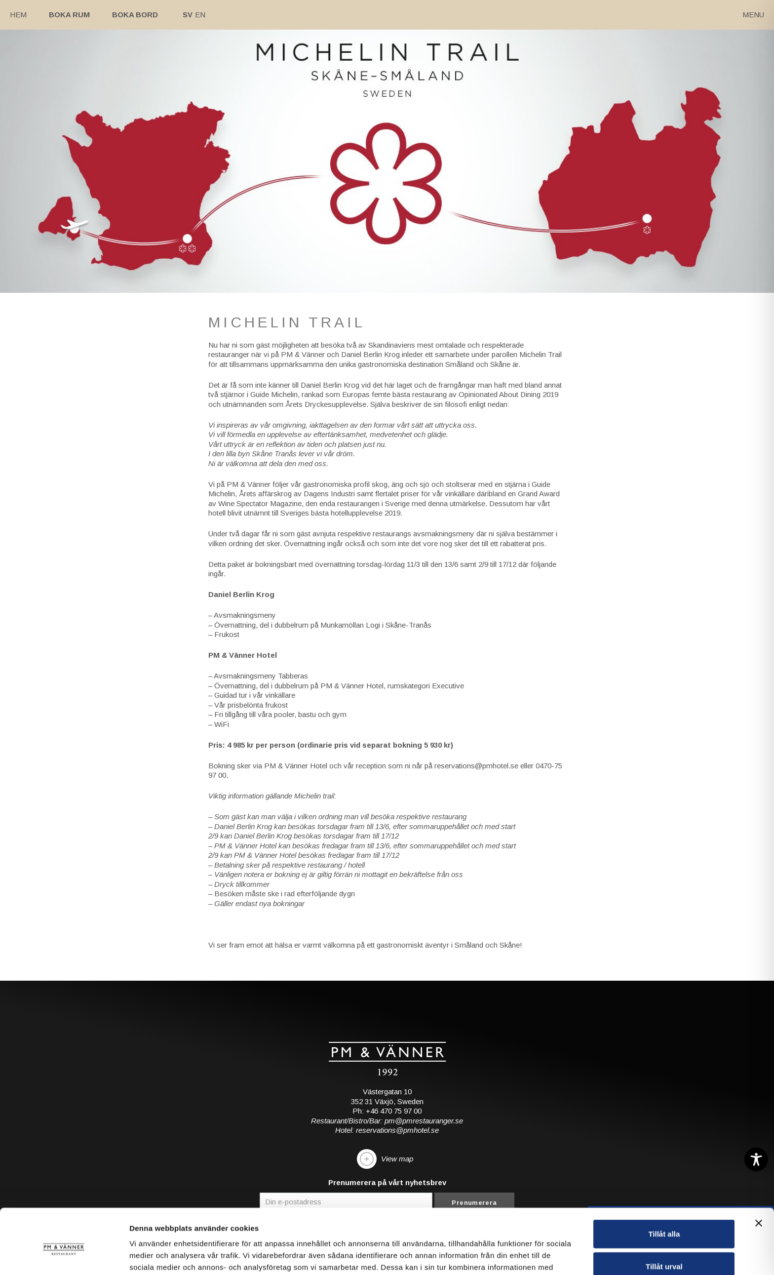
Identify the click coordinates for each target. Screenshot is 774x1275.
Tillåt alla (664, 1178)
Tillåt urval (664, 1210)
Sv (188, 14)
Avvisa (664, 1242)
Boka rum (69, 14)
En (200, 14)
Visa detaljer (536, 1255)
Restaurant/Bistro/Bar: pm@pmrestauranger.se (387, 1120)
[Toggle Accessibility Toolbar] (756, 1159)
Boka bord (135, 14)
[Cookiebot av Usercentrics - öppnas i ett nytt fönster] (64, 1255)
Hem (18, 14)
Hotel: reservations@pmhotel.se (387, 1130)
